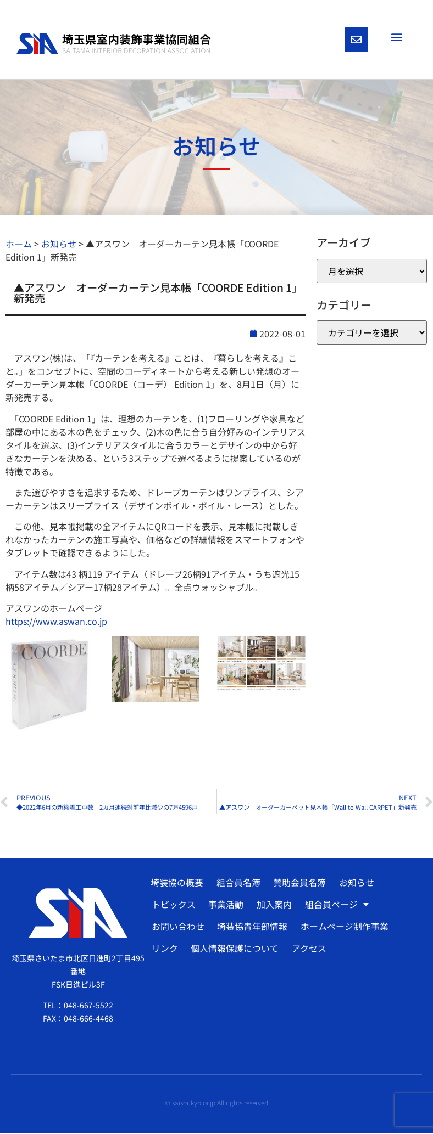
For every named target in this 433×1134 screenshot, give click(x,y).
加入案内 (273, 905)
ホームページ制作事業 (344, 927)
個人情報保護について (235, 949)
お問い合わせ (178, 927)
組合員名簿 (238, 883)
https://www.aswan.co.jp (56, 621)
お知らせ (355, 883)
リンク (165, 949)
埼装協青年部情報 (252, 927)
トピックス (174, 905)
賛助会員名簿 (299, 883)
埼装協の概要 (177, 883)
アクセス (308, 949)
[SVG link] (113, 43)
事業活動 (225, 905)
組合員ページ (336, 905)
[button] (396, 36)
